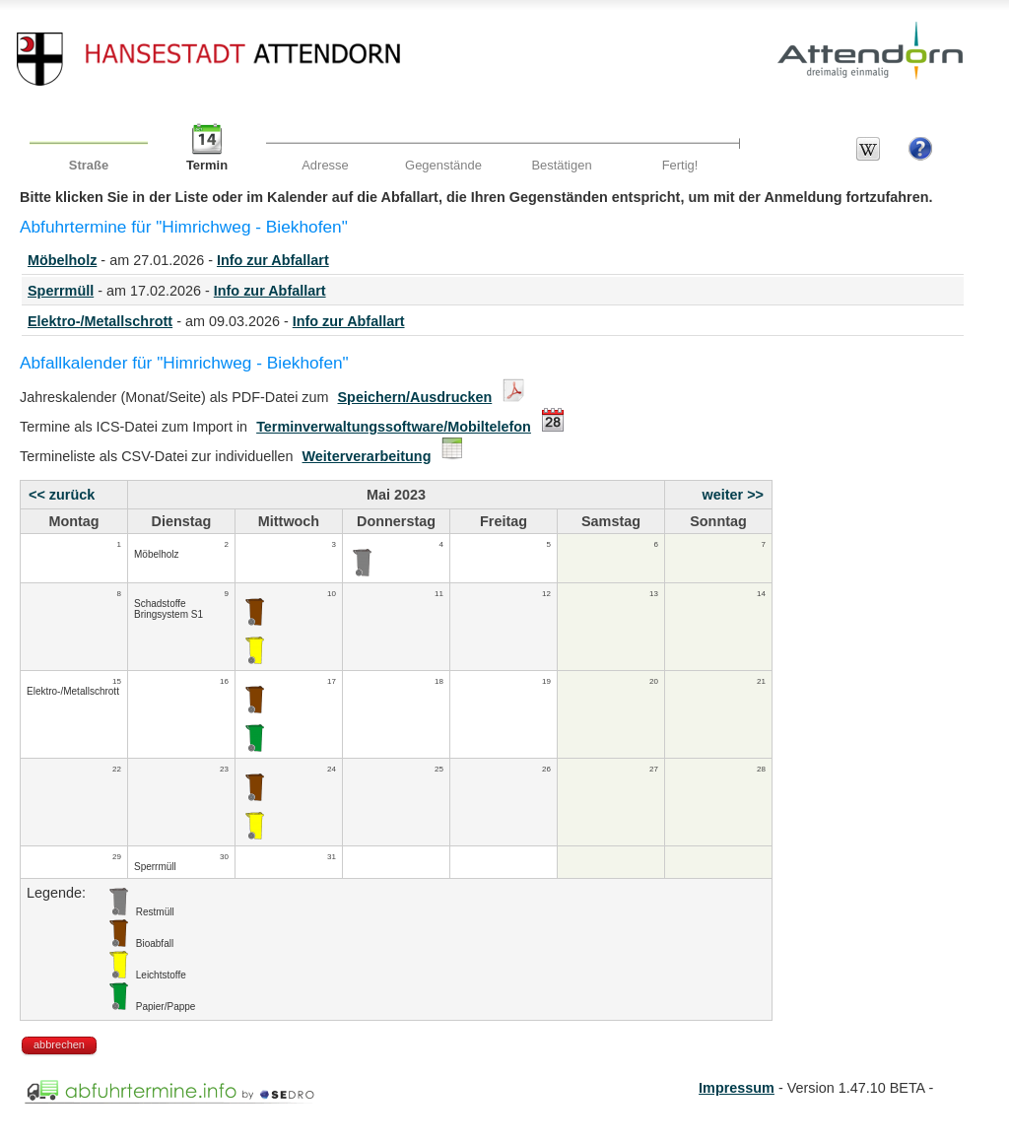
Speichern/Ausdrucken (415, 397)
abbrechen (59, 1044)
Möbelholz (62, 260)
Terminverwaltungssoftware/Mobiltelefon (393, 427)
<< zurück (62, 495)
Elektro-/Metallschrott (100, 321)
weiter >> (733, 495)
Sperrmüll (61, 291)
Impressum (736, 1088)
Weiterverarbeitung (367, 456)
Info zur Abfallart (273, 260)
